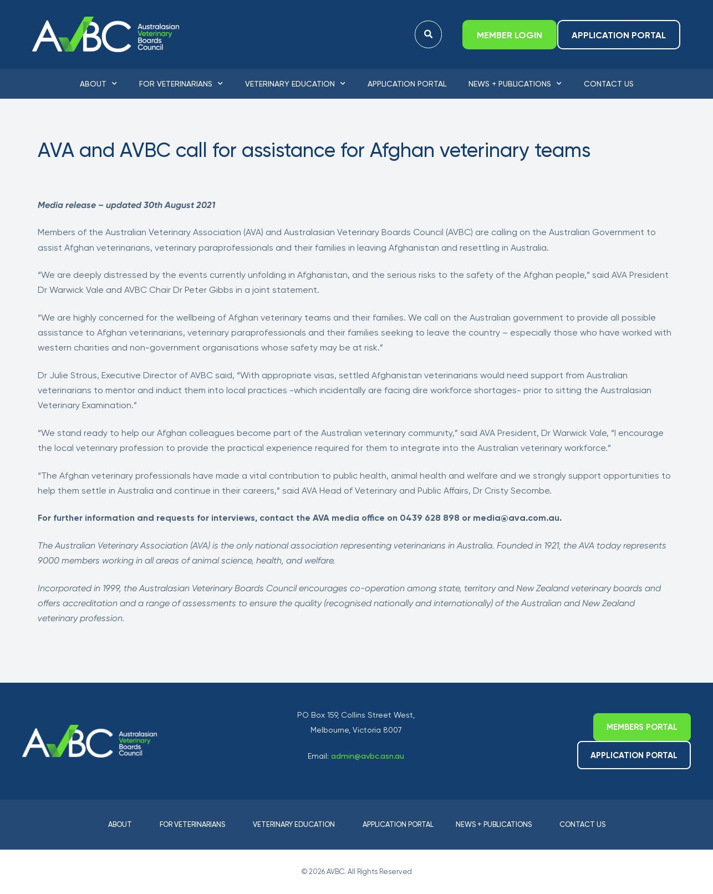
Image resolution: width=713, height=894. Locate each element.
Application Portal (407, 83)
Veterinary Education (295, 83)
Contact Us (609, 83)
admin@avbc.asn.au (367, 755)
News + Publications (515, 83)
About (98, 83)
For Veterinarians (181, 83)
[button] (428, 35)
